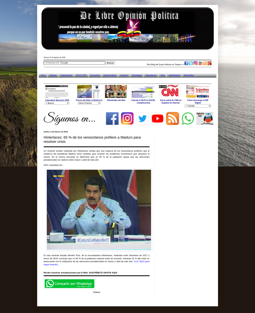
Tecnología (136, 75)
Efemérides (189, 75)
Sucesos (124, 75)
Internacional (66, 75)
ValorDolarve (174, 75)
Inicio (43, 75)
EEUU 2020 (81, 75)
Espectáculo (151, 75)
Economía (95, 75)
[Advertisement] (103, 80)
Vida (162, 75)
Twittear (96, 292)
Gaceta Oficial (110, 75)
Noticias (53, 75)
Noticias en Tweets (173, 64)
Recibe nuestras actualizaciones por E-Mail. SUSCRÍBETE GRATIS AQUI (80, 272)
